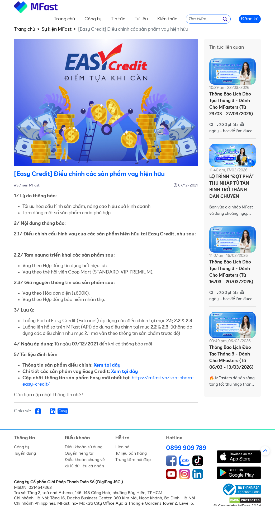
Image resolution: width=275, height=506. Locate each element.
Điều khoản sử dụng (83, 447)
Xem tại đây (107, 365)
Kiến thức (167, 19)
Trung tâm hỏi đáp (133, 460)
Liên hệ (122, 447)
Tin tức (118, 19)
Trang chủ (64, 19)
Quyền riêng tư (79, 453)
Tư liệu (141, 19)
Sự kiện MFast (57, 29)
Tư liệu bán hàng (131, 453)
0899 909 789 (186, 448)
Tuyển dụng (25, 453)
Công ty (92, 19)
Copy (63, 411)
